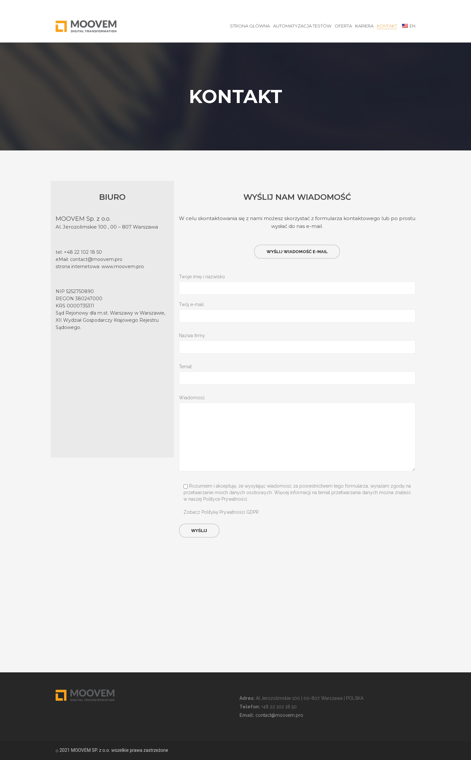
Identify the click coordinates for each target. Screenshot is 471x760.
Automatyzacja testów (302, 25)
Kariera (364, 25)
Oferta (343, 25)
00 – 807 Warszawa (134, 227)
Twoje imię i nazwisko (297, 277)
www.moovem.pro (122, 266)
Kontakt (387, 25)
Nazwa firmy (297, 336)
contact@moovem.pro (96, 259)
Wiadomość (297, 398)
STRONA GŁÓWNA (250, 25)
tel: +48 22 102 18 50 (79, 252)
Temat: (297, 367)
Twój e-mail (297, 305)
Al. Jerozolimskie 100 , (83, 227)
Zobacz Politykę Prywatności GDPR (221, 512)
